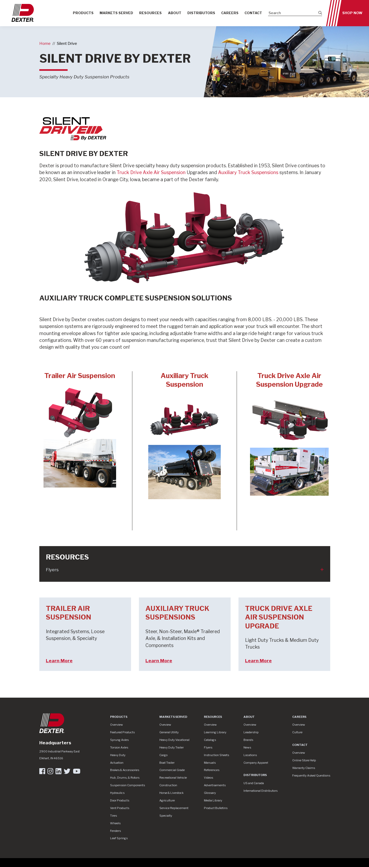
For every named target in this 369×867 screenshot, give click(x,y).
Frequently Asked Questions (311, 775)
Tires (113, 815)
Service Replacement (173, 808)
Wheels (115, 823)
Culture (297, 732)
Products (83, 13)
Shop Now (352, 13)
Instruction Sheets (216, 755)
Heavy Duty (118, 755)
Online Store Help (304, 760)
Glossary (210, 793)
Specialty (165, 815)
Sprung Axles (119, 740)
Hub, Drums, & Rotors (124, 777)
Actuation (116, 762)
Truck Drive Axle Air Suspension (152, 172)
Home (45, 43)
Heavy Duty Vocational (174, 740)
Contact (253, 13)
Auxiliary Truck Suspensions (248, 172)
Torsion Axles (119, 747)
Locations (250, 755)
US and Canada (253, 783)
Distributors (201, 13)
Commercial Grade (172, 770)
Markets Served (116, 13)
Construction (168, 785)
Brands (248, 740)
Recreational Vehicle (173, 777)
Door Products (119, 800)
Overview (116, 724)
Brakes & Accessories (124, 770)
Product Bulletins (215, 808)
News (247, 747)
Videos (208, 777)
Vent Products (119, 808)
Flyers (52, 569)
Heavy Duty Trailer (171, 747)
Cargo (163, 755)
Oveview (165, 724)
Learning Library (215, 732)
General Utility (169, 732)
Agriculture (167, 800)
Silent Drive (67, 43)
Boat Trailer (167, 762)
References (211, 770)
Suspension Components (127, 785)
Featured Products (122, 732)
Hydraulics (117, 793)
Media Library (213, 800)
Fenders (115, 831)
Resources (150, 13)
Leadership (251, 732)
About (174, 13)
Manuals (210, 762)
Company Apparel (255, 762)
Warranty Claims (303, 768)
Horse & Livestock (171, 793)
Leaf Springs (119, 838)
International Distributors (260, 791)
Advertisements (215, 785)
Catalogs (210, 740)
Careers (229, 13)
